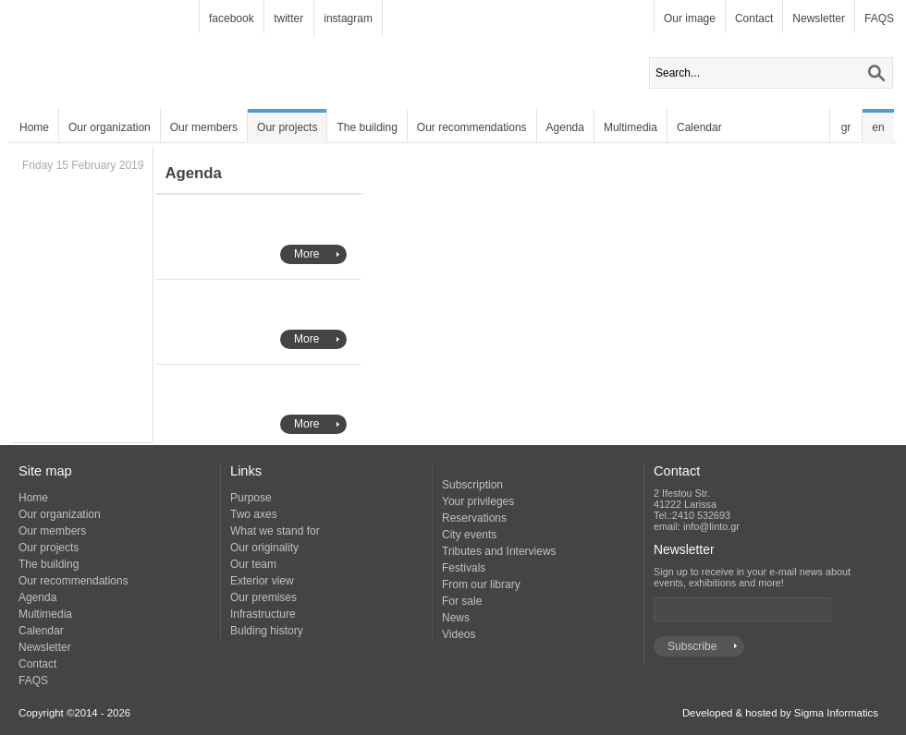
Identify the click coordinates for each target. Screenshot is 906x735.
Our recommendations (472, 127)
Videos (458, 634)
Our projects (287, 127)
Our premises (263, 597)
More (306, 253)
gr (846, 127)
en (878, 127)
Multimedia (630, 127)
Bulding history (266, 630)
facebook (231, 18)
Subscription (472, 484)
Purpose (251, 497)
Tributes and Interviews (499, 551)
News (456, 617)
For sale (462, 601)
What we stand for (275, 530)
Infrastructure (263, 614)
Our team (253, 564)
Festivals (463, 567)
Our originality (264, 547)
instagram (348, 18)
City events (469, 534)
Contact (754, 18)
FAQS (879, 18)
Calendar (699, 127)
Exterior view (262, 580)
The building (367, 127)
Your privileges (478, 501)
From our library (481, 584)
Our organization (109, 127)
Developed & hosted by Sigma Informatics (780, 712)
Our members (204, 127)
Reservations (474, 518)
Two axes (253, 514)
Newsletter (818, 18)
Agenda (565, 127)
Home (34, 127)
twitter (288, 18)
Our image (690, 18)
